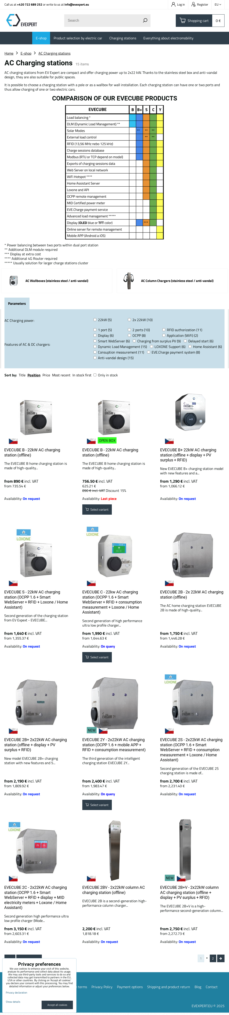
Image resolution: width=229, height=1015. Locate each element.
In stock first (81, 375)
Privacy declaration (16, 992)
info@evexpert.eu (76, 4)
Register (199, 4)
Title (22, 375)
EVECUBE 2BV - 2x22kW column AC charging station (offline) (113, 890)
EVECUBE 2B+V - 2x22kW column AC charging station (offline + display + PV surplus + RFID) (189, 892)
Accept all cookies (57, 1005)
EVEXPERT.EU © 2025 (208, 1008)
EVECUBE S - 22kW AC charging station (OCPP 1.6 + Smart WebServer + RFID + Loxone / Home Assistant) (36, 600)
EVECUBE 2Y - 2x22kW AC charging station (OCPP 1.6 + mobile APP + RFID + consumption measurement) (114, 744)
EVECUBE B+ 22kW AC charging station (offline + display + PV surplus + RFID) (188, 455)
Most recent (61, 375)
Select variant (99, 510)
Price (46, 375)
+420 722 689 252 (29, 4)
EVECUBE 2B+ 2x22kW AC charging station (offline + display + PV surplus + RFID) (35, 744)
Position (34, 375)
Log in (178, 4)
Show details (13, 1001)
